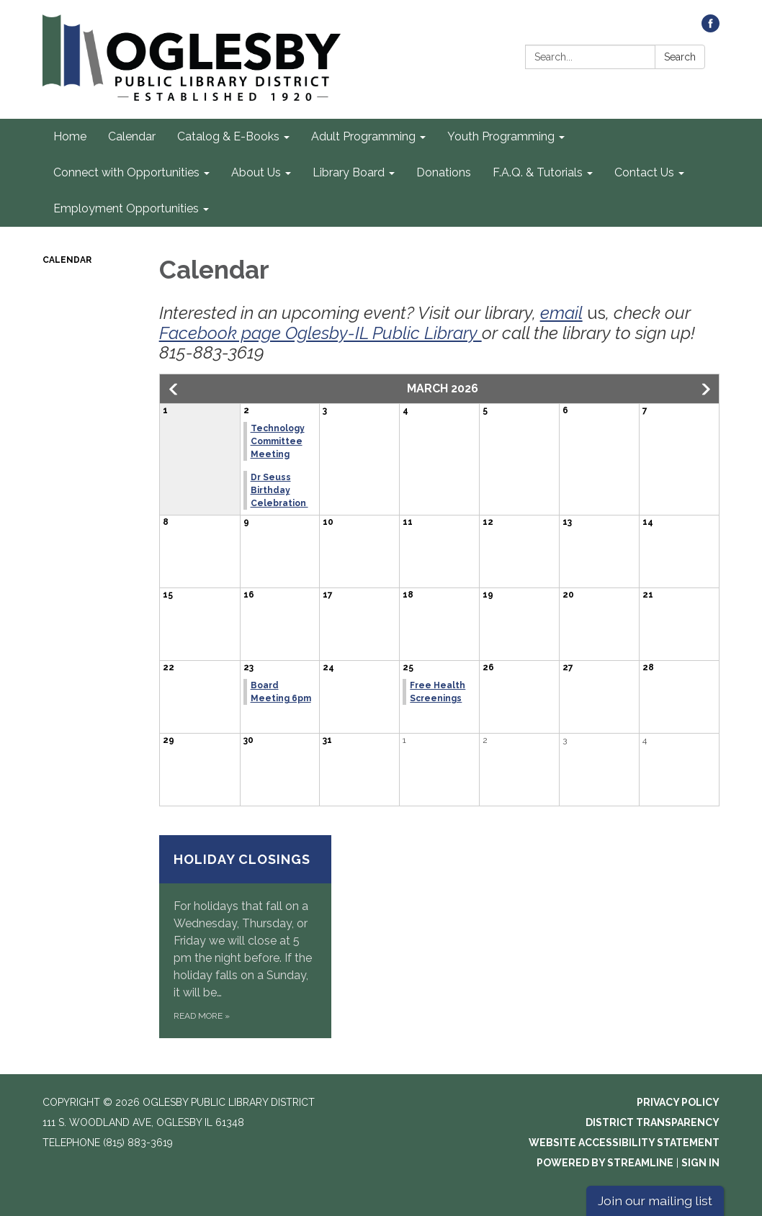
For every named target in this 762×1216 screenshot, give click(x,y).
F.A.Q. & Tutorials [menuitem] (538, 172)
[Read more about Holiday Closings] (245, 936)
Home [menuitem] (69, 136)
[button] (174, 389)
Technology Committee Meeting (278, 441)
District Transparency (653, 1122)
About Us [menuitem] (256, 172)
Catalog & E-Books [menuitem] (228, 136)
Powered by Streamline (605, 1162)
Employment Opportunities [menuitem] (126, 208)
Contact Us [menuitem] (644, 172)
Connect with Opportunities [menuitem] (126, 172)
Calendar (66, 260)
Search (680, 57)
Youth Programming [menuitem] (501, 136)
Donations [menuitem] (443, 172)
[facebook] (711, 28)
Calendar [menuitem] (132, 136)
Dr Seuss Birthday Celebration (279, 490)
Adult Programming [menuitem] (363, 136)
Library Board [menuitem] (349, 172)
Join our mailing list (655, 1200)
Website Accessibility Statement (624, 1142)
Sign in (700, 1162)
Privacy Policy (678, 1102)
